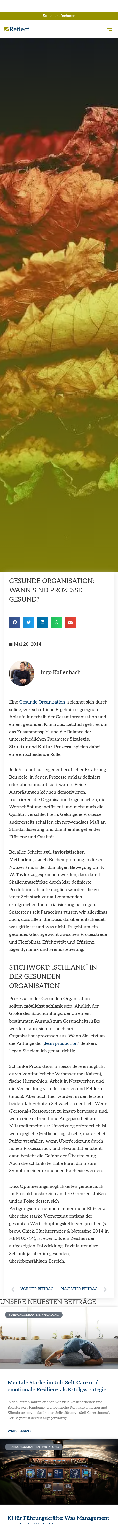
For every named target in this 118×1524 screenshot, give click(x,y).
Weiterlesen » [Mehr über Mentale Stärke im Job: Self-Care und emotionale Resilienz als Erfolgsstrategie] (19, 1431)
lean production (61, 1043)
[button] (110, 29)
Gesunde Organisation (42, 702)
